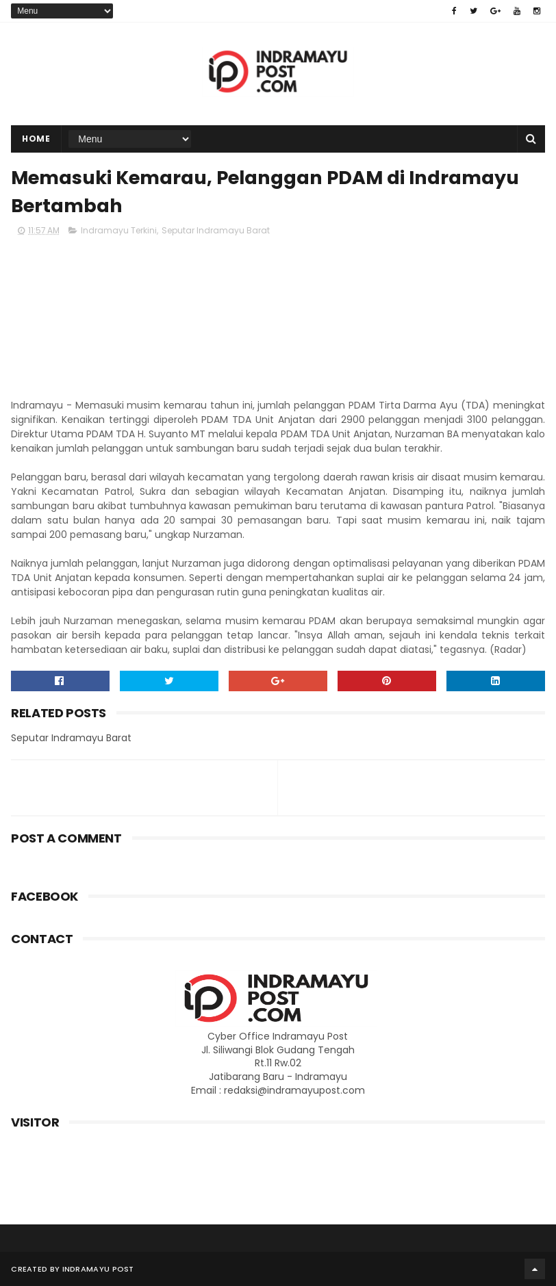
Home (36, 138)
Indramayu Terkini (119, 230)
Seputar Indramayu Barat (216, 230)
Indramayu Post (98, 1268)
